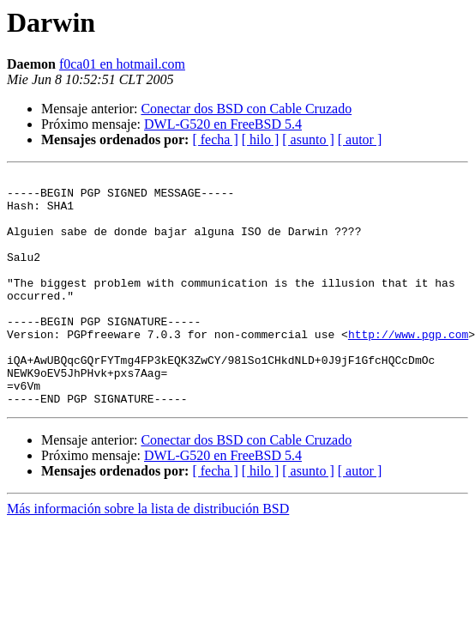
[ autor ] (360, 139)
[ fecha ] (215, 139)
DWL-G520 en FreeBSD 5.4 (223, 124)
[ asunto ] (308, 139)
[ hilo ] (261, 139)
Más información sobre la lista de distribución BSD (148, 555)
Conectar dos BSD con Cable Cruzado (246, 108)
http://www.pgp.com (408, 367)
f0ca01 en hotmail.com (122, 64)
